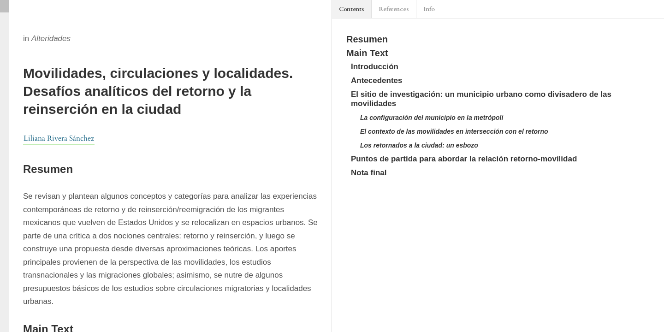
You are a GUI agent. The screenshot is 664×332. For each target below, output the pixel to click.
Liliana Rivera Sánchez (59, 138)
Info (429, 9)
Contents (351, 9)
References (394, 9)
